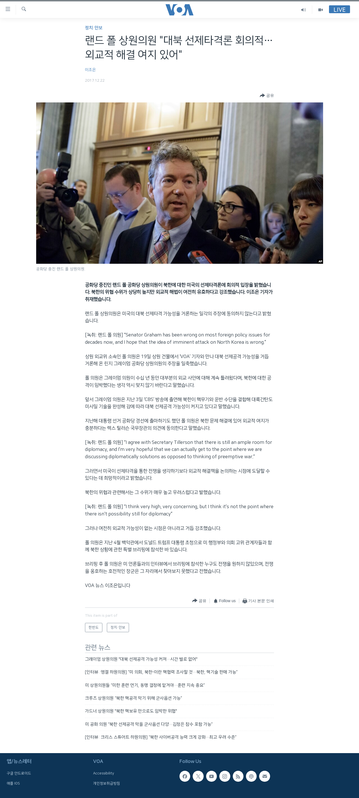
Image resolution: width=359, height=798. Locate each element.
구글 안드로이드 (19, 773)
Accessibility (103, 773)
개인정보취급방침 (106, 783)
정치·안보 (93, 28)
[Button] (267, 95)
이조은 (90, 70)
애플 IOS (13, 783)
